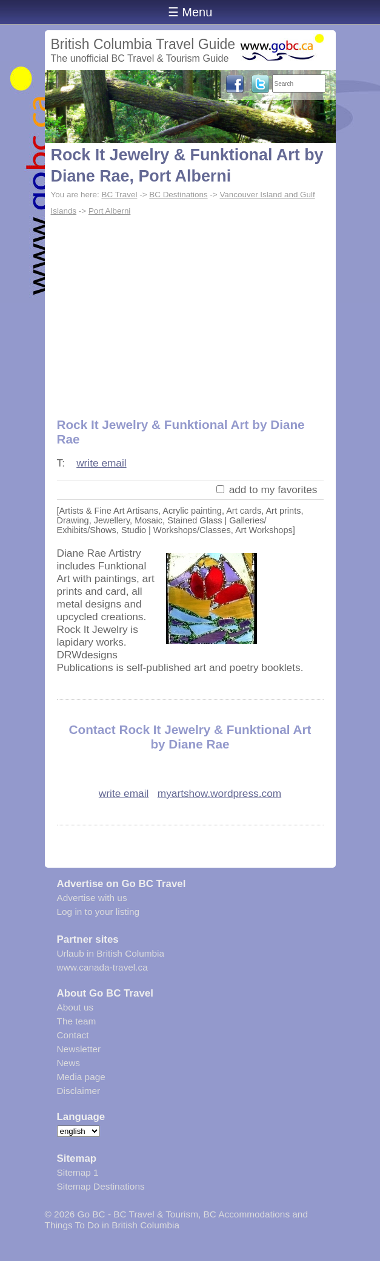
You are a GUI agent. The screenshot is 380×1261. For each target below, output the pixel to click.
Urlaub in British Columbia (111, 953)
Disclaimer (79, 1091)
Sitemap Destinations (101, 1186)
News (68, 1063)
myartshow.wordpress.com (219, 793)
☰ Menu (190, 12)
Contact (73, 1035)
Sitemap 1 (78, 1172)
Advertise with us (92, 898)
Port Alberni (109, 210)
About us (75, 1007)
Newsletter (79, 1049)
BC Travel (119, 194)
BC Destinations (178, 194)
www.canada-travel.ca (102, 967)
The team (76, 1021)
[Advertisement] (190, 310)
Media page (81, 1077)
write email (101, 463)
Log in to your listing (98, 911)
